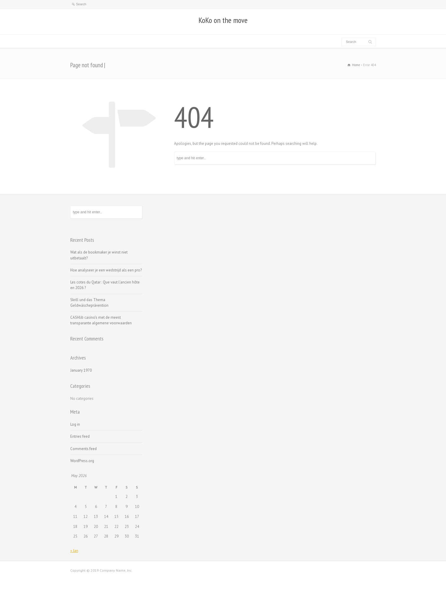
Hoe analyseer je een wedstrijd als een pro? (106, 270)
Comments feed (83, 448)
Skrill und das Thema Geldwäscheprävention (89, 302)
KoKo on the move (223, 20)
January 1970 (81, 370)
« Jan (74, 550)
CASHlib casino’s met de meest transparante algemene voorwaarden (101, 320)
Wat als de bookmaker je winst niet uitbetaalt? (99, 255)
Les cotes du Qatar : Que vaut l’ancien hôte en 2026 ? (105, 285)
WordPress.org (82, 460)
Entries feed (80, 436)
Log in (75, 424)
